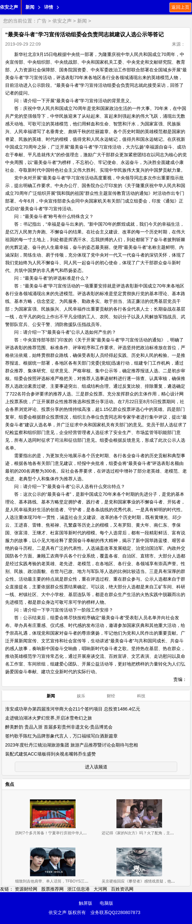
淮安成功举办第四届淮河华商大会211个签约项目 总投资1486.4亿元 (72, 708)
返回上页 (180, 7)
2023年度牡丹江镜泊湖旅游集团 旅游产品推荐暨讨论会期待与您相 (71, 744)
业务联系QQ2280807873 (115, 912)
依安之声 (9, 7)
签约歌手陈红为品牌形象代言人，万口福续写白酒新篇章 (61, 735)
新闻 (29, 7)
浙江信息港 (78, 889)
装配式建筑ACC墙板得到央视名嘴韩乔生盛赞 (50, 753)
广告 (42, 20)
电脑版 (106, 903)
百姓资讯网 (122, 889)
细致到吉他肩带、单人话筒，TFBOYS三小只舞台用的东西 (65, 881)
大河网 (100, 889)
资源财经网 (26, 889)
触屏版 (85, 903)
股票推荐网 (52, 889)
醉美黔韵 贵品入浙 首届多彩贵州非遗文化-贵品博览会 (59, 726)
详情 (48, 7)
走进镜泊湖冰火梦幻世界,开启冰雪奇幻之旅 (48, 717)
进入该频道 (96, 766)
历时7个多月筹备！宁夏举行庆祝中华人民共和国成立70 (62, 833)
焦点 (9, 784)
